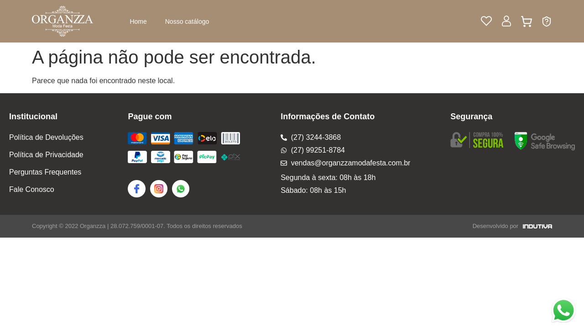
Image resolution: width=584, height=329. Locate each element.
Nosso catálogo (187, 21)
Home (138, 21)
